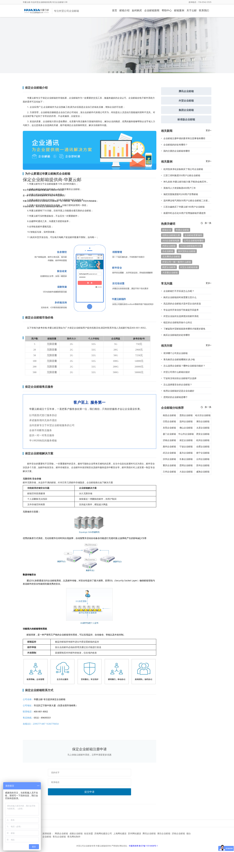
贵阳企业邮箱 (186, 415)
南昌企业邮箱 (169, 415)
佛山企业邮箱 (186, 427)
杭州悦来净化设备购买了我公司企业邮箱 (183, 169)
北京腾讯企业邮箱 (171, 256)
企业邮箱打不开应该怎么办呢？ (178, 290)
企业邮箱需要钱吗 (193, 235)
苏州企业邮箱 (202, 465)
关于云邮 (192, 10)
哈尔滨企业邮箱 (203, 415)
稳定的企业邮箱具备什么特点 (177, 322)
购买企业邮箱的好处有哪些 (176, 334)
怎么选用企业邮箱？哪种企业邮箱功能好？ (184, 365)
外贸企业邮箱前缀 (189, 267)
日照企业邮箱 (169, 421)
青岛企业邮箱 (59, 836)
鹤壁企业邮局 (169, 267)
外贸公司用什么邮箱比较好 (176, 371)
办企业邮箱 (167, 251)
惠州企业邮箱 (169, 446)
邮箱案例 (179, 10)
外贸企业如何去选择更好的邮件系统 (181, 316)
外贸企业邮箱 (186, 100)
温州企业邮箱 (186, 421)
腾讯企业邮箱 (186, 91)
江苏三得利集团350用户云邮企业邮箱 (181, 175)
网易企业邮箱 (61, 833)
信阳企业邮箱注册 (171, 235)
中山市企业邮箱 (186, 433)
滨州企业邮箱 (169, 459)
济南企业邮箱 (169, 440)
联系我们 (204, 10)
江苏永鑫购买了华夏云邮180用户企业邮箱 (184, 206)
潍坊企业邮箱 (202, 421)
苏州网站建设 (134, 833)
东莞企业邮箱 (169, 427)
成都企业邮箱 (76, 833)
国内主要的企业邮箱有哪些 (176, 150)
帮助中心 (167, 10)
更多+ (208, 130)
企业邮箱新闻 (151, 10)
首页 (114, 10)
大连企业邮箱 (186, 471)
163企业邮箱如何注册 (190, 245)
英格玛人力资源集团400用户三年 (179, 187)
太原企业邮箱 (202, 427)
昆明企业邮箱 (186, 465)
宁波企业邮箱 (186, 446)
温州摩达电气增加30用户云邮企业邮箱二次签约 (185, 201)
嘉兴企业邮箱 (186, 452)
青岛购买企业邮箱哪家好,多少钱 (179, 359)
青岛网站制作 (73, 836)
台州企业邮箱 (202, 459)
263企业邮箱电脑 (170, 240)
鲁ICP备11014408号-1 (148, 845)
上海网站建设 (120, 833)
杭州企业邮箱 (202, 440)
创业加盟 (88, 833)
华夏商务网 (133, 845)
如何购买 (137, 10)
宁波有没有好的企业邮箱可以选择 (179, 378)
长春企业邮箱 (186, 459)
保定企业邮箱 (186, 440)
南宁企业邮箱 (202, 452)
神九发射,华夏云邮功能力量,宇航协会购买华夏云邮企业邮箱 (185, 182)
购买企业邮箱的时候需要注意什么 (179, 297)
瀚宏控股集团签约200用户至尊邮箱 (180, 194)
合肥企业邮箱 (202, 446)
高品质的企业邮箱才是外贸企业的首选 (182, 303)
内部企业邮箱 (169, 245)
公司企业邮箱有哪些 (194, 240)
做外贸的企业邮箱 (186, 251)
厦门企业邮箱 (169, 433)
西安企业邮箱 (202, 433)
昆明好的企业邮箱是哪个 (175, 397)
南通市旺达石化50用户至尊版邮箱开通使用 (184, 213)
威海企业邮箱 (202, 471)
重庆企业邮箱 (169, 465)
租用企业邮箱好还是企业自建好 (178, 390)
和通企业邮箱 (182, 229)
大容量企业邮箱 (170, 272)
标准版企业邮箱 (186, 119)
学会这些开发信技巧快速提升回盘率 (181, 309)
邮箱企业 (166, 229)
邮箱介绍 (124, 10)
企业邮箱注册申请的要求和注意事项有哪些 (184, 138)
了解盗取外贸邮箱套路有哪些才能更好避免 (184, 328)
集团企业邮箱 (186, 110)
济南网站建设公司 (103, 833)
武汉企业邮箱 (169, 452)
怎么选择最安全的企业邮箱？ (177, 384)
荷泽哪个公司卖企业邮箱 (175, 353)
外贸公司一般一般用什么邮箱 (176, 261)
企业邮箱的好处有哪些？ (175, 144)
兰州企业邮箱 (169, 471)
